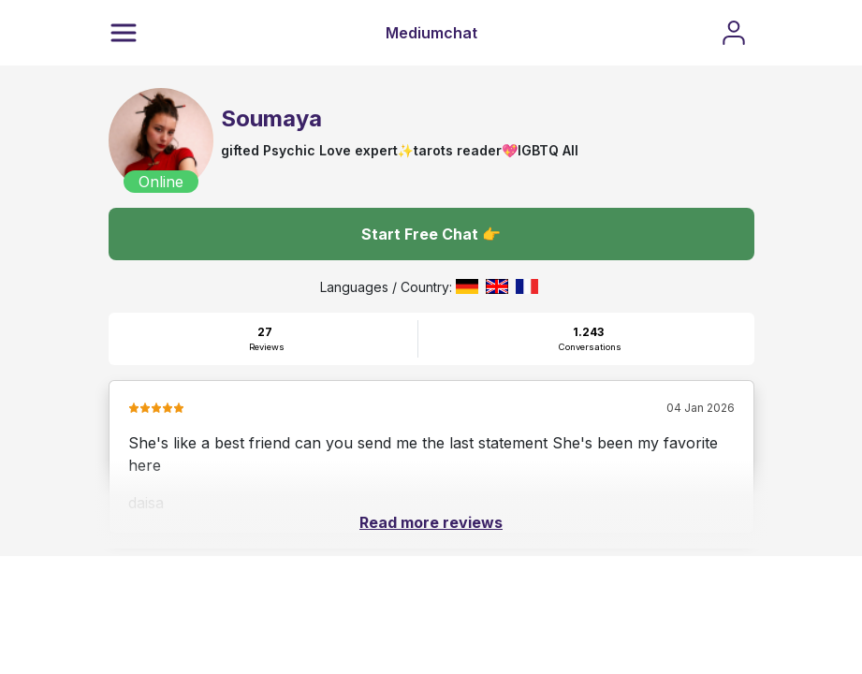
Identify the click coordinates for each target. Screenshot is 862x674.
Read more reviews (431, 522)
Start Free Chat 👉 (431, 234)
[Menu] (124, 33)
